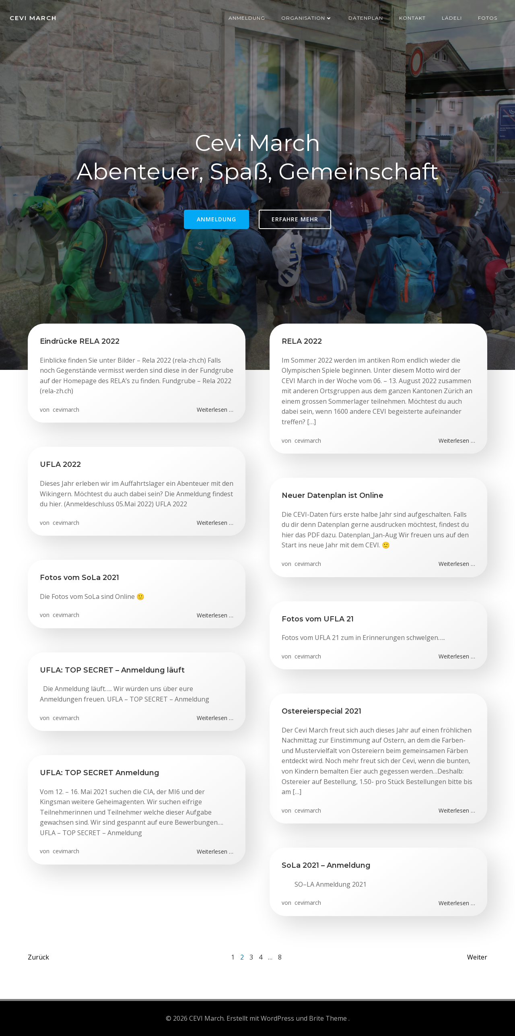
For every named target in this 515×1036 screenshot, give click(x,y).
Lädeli (452, 18)
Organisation (306, 18)
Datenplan (365, 18)
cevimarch (65, 409)
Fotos (487, 18)
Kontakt (412, 18)
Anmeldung (247, 18)
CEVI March (33, 18)
